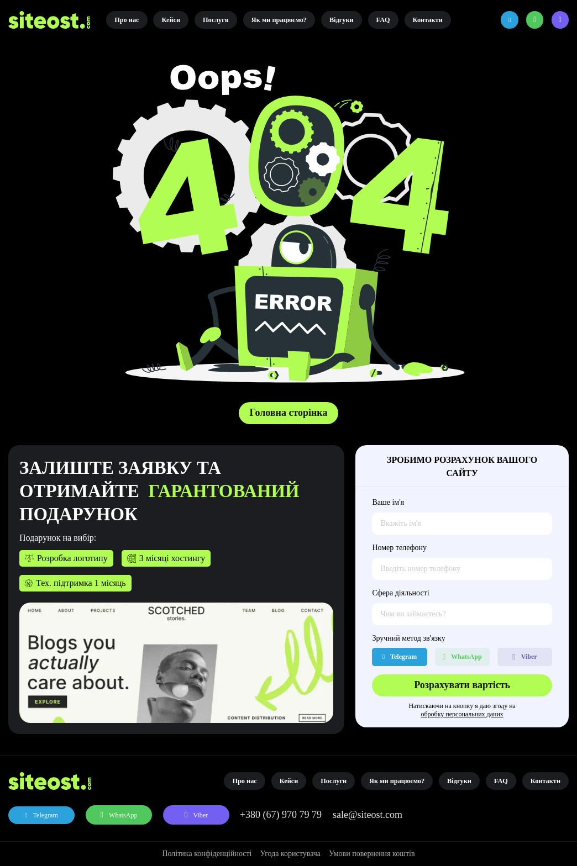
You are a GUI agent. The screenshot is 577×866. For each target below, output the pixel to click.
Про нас (126, 20)
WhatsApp (123, 815)
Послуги (216, 20)
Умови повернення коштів (372, 853)
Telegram (45, 815)
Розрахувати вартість (462, 684)
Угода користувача (290, 853)
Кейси (170, 20)
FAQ (383, 20)
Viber (200, 815)
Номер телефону (399, 547)
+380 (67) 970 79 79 (281, 814)
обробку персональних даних (462, 714)
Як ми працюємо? (279, 20)
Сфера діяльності (400, 593)
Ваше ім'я (388, 502)
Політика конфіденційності (206, 853)
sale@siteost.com (367, 814)
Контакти (428, 20)
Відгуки (341, 20)
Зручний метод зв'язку (408, 638)
